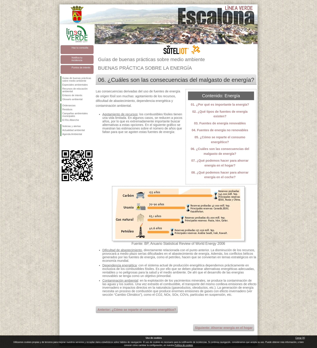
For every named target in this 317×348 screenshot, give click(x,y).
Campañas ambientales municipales (75, 114)
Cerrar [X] (300, 338)
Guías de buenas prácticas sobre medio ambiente (76, 79)
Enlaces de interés (72, 95)
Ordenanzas (69, 105)
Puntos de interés (81, 67)
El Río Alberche (70, 120)
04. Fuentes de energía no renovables (220, 130)
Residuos (67, 109)
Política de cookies (184, 345)
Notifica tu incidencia (77, 59)
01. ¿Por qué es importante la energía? (220, 104)
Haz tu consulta (80, 47)
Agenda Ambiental (72, 134)
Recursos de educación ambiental (75, 90)
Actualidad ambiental (73, 130)
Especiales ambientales (75, 84)
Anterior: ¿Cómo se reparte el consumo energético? (137, 309)
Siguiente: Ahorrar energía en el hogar (223, 327)
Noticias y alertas (71, 126)
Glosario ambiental (72, 99)
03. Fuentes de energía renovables (220, 123)
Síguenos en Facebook (63, 143)
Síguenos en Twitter (70, 143)
